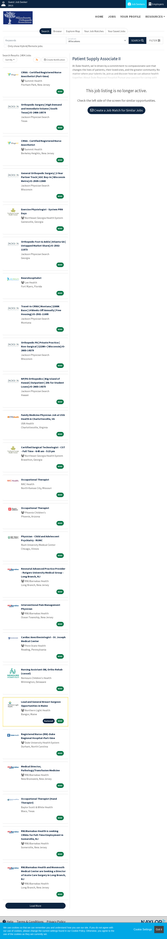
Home (99, 16)
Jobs (112, 16)
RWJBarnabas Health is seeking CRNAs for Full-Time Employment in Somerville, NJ (42, 834)
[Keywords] (35, 40)
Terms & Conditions (30, 921)
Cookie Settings (143, 929)
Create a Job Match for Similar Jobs (116, 110)
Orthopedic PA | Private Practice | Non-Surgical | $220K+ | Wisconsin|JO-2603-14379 (43, 346)
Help (8, 921)
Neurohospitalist (31, 277)
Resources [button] (154, 16)
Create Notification (54, 59)
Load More (35, 905)
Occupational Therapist (35, 479)
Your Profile (130, 16)
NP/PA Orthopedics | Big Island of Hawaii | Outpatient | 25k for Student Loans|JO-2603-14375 (42, 382)
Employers (156, 4)
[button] (154, 40)
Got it (159, 929)
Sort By (9, 59)
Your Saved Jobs (116, 31)
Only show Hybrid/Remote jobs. (25, 46)
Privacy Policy (56, 921)
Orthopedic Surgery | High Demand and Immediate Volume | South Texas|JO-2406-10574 (41, 108)
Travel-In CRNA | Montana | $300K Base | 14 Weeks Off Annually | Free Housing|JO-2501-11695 (41, 310)
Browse (57, 31)
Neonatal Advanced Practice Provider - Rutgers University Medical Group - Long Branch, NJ (43, 572)
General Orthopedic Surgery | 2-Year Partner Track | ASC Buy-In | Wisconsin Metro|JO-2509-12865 (43, 177)
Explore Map (73, 31)
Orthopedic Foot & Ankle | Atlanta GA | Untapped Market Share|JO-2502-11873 (43, 245)
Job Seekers (136, 4)
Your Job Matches (94, 31)
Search (45, 31)
